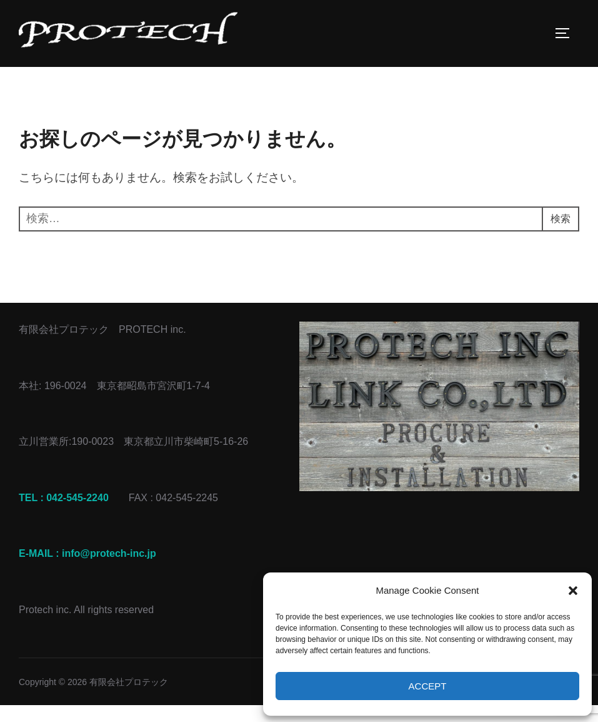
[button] (573, 590)
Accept (428, 686)
